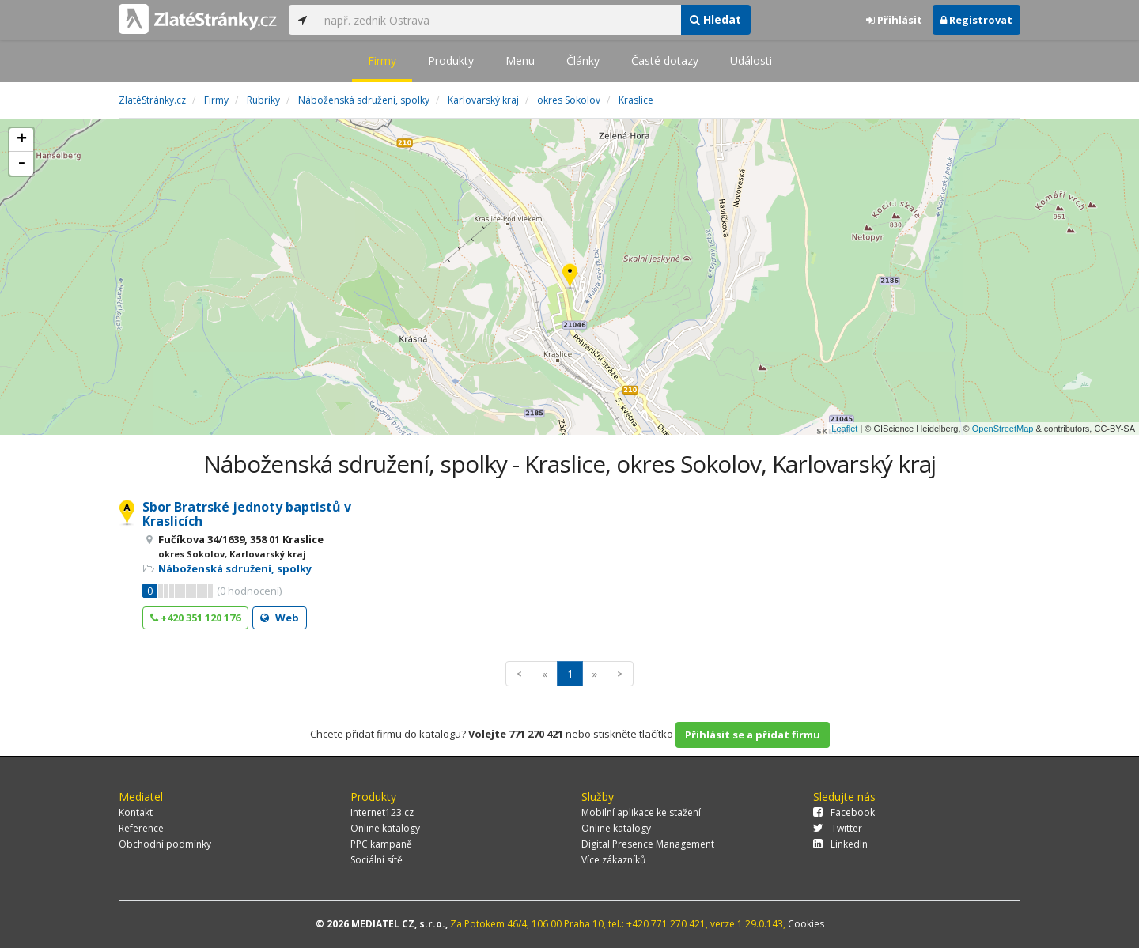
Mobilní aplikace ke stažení (641, 812)
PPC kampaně (381, 844)
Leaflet (844, 428)
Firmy (382, 60)
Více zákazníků (613, 860)
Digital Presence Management (647, 844)
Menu (520, 60)
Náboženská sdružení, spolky (235, 568)
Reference (141, 828)
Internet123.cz (382, 812)
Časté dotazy (664, 60)
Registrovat (976, 20)
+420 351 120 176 (195, 617)
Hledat (715, 19)
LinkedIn (840, 844)
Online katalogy (385, 828)
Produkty (451, 60)
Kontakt (136, 812)
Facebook (844, 812)
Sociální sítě (376, 860)
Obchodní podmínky (165, 844)
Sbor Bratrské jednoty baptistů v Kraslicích (246, 514)
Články (583, 60)
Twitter (837, 828)
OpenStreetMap (1003, 428)
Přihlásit (894, 20)
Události (751, 60)
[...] (498, 20)
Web (279, 617)
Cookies (806, 924)
